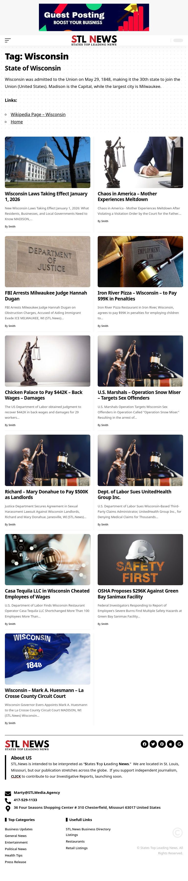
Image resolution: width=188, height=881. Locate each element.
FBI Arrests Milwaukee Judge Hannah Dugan (46, 295)
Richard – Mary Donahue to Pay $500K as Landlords (46, 494)
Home (17, 121)
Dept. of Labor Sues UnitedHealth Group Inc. (134, 494)
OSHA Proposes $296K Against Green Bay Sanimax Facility (138, 593)
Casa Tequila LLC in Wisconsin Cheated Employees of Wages (47, 593)
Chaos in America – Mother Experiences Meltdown (127, 196)
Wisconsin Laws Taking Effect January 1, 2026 (46, 196)
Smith (12, 226)
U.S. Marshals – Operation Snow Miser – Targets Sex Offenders (139, 395)
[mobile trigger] (9, 40)
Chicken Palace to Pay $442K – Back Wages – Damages (43, 395)
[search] (165, 40)
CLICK (16, 775)
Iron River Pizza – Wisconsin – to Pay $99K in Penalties (137, 295)
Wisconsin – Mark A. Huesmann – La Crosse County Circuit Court (44, 693)
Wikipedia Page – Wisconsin (38, 114)
